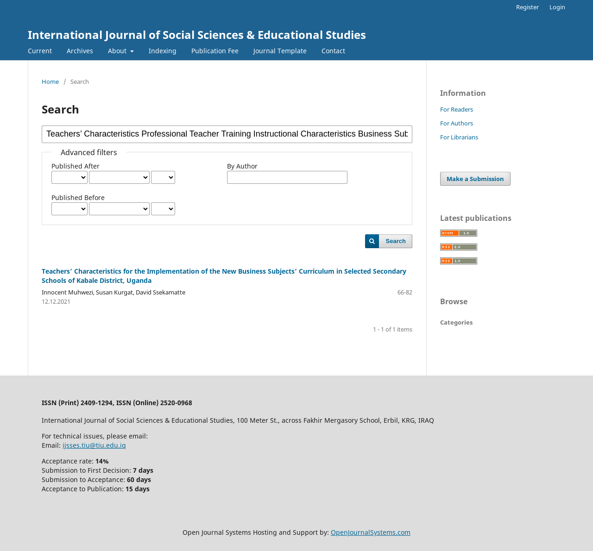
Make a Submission (475, 179)
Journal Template (280, 50)
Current (40, 50)
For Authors (456, 123)
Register (527, 7)
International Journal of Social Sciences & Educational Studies (197, 34)
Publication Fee (215, 50)
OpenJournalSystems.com (370, 532)
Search (396, 241)
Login (557, 7)
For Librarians (459, 137)
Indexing (163, 50)
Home (50, 81)
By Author (242, 166)
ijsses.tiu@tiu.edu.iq (94, 445)
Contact (333, 50)
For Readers (456, 109)
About (118, 50)
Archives (80, 50)
